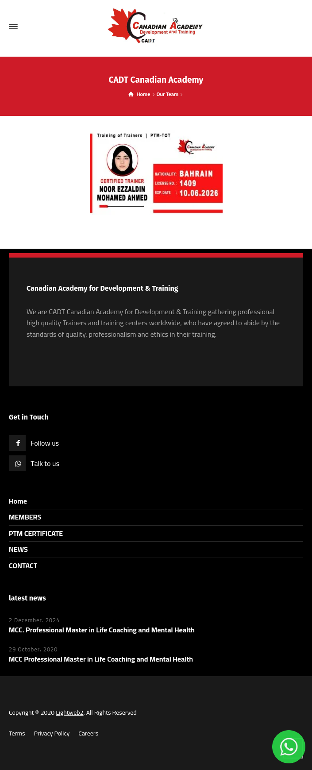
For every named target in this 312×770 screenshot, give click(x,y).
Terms (17, 733)
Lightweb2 (69, 712)
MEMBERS (25, 517)
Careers (88, 733)
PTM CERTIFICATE (36, 533)
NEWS (18, 549)
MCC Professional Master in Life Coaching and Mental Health (101, 659)
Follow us (45, 443)
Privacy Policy (52, 733)
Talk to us (45, 463)
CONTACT (23, 565)
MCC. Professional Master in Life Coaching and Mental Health (102, 629)
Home (18, 501)
